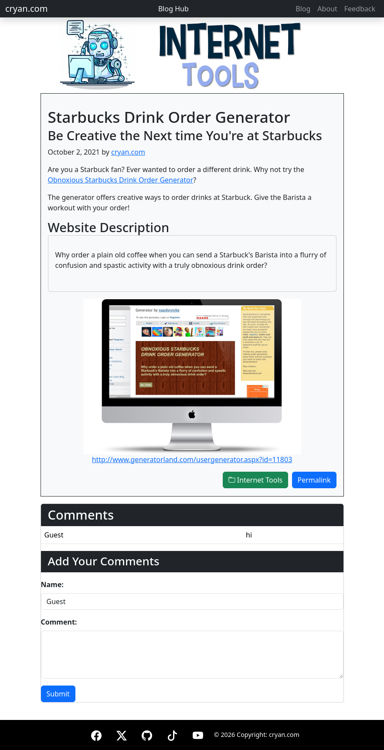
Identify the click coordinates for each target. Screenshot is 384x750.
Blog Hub (173, 9)
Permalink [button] (314, 480)
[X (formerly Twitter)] (121, 734)
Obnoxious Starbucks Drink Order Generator (121, 180)
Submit (58, 694)
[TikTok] (172, 734)
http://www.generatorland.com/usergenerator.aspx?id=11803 (192, 459)
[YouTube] (198, 734)
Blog (303, 9)
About (327, 9)
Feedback (359, 9)
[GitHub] (147, 734)
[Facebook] (96, 734)
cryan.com (26, 8)
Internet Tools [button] (255, 480)
